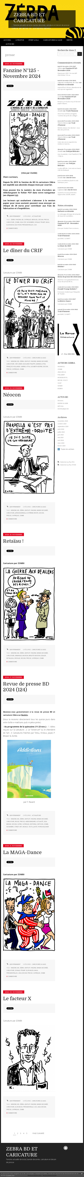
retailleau (10, 658)
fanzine (18, 220)
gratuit (27, 361)
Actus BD (10, 44)
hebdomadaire (30, 821)
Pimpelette (62, 163)
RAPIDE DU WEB (63, 403)
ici (16, 195)
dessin (40, 220)
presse (46, 220)
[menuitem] (8, 40)
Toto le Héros (63, 123)
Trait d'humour (72, 111)
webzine (14, 361)
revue (17, 821)
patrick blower (43, 827)
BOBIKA (60, 388)
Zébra (60, 68)
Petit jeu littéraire (72, 151)
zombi (17, 222)
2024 (21, 222)
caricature (10, 222)
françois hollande (13, 366)
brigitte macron (34, 656)
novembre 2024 (63, 421)
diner (20, 364)
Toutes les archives (67, 449)
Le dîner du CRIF (23, 250)
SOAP (59, 383)
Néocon (12, 395)
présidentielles (12, 973)
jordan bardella (21, 513)
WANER (60, 386)
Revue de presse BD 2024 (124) (26, 686)
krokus (25, 827)
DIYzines (60, 401)
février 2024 (61, 446)
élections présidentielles (24, 225)
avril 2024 (61, 440)
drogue (17, 658)
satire (19, 824)
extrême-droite (32, 513)
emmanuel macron (21, 656)
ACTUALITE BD (36, 216)
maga (47, 222)
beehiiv (8, 824)
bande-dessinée (42, 361)
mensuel (35, 220)
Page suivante (38, 1133)
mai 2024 (60, 437)
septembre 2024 (63, 426)
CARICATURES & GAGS (39, 358)
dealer (43, 656)
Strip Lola (34, 40)
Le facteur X (17, 998)
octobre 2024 (62, 424)
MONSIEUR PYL (63, 377)
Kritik (70, 40)
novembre (30, 222)
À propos (20, 40)
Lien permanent (13, 216)
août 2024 (61, 429)
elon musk (10, 225)
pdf (25, 222)
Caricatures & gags (52, 40)
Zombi (60, 111)
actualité (39, 821)
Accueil (7, 40)
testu (31, 827)
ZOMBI (60, 369)
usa (35, 225)
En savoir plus (10, 1175)
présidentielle (28, 1107)
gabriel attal (25, 366)
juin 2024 (60, 435)
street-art (18, 827)
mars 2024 (61, 443)
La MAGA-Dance (22, 852)
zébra (22, 361)
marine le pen (41, 364)
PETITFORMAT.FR (63, 409)
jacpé (35, 827)
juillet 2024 (61, 432)
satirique (27, 220)
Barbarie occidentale (66, 84)
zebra (13, 220)
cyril (59, 97)
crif (16, 364)
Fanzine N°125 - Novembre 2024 (22, 73)
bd (23, 220)
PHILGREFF (61, 375)
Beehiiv (24, 715)
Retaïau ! (13, 541)
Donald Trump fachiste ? (67, 289)
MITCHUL (61, 406)
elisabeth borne (36, 366)
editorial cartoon (36, 824)
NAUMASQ (61, 366)
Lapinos (61, 190)
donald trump (40, 222)
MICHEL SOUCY (63, 380)
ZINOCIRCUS (62, 372)
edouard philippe (29, 364)
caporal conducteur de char (68, 82)
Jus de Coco (71, 177)
